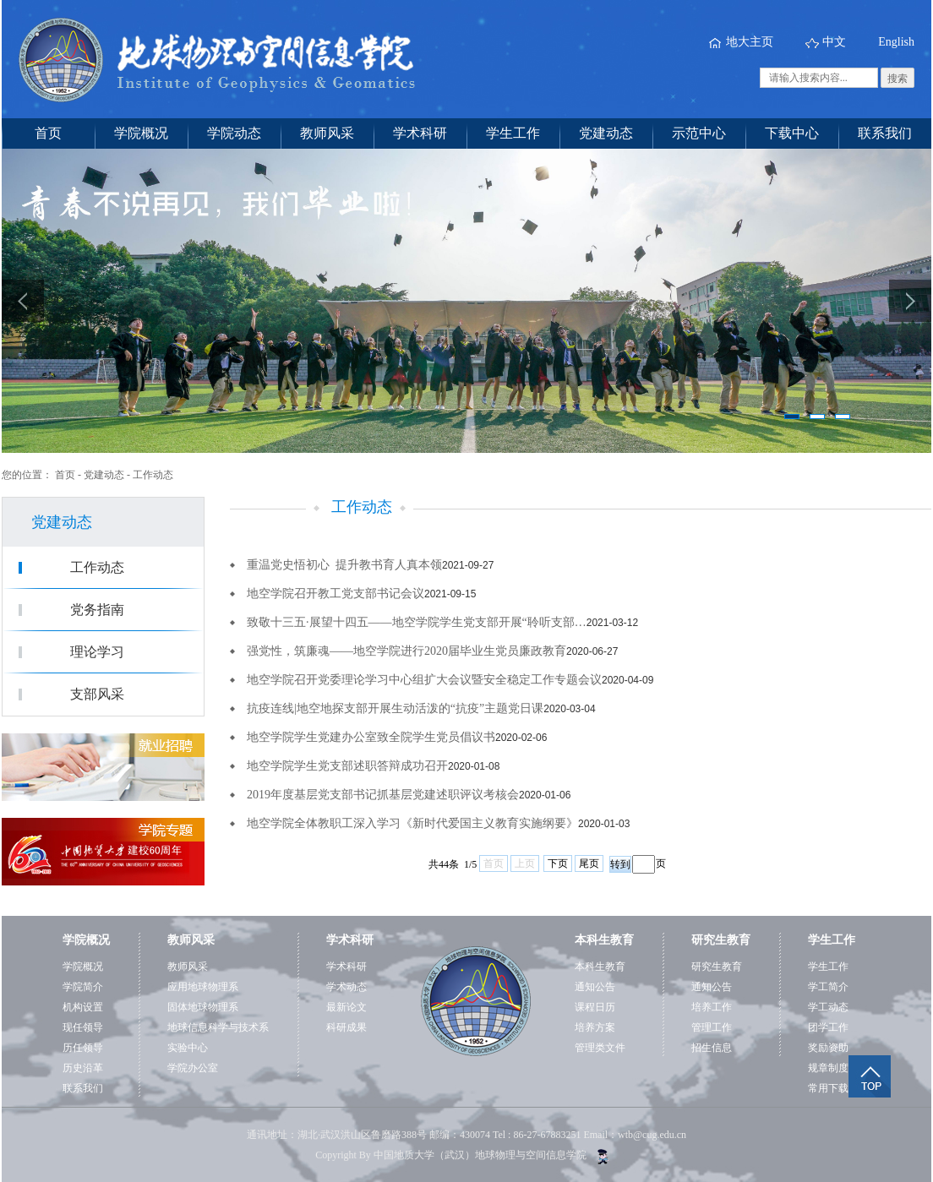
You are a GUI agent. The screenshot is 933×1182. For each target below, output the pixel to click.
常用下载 (828, 1088)
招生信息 (711, 1048)
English (896, 41)
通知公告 (595, 987)
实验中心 (187, 1048)
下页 (558, 863)
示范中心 (699, 133)
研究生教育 (716, 966)
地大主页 (749, 41)
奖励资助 (828, 1048)
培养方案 (595, 1027)
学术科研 (420, 133)
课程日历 (595, 1007)
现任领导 (83, 1027)
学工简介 (828, 987)
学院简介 (83, 987)
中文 (834, 41)
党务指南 (97, 609)
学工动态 (828, 1007)
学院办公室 (192, 1068)
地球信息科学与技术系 (218, 1027)
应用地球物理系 (202, 987)
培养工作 (711, 1007)
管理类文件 (600, 1048)
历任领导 (83, 1048)
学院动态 (234, 133)
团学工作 (828, 1027)
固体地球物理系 (202, 1007)
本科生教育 (600, 966)
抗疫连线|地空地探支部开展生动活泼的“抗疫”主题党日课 (395, 708)
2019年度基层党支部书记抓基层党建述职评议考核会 (383, 794)
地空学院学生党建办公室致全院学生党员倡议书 (371, 737)
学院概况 (141, 133)
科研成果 (346, 1027)
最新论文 (346, 1007)
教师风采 (327, 133)
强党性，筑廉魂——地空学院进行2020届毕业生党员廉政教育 (406, 651)
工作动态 (153, 475)
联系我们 (885, 133)
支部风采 (97, 694)
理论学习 (97, 652)
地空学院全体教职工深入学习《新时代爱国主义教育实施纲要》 (412, 823)
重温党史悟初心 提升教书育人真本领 (344, 564)
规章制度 (828, 1068)
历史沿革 (83, 1068)
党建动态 (606, 133)
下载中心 (792, 133)
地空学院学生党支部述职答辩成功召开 (347, 766)
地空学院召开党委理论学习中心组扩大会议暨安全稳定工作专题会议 (424, 679)
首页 (48, 133)
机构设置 (83, 1007)
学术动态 (346, 987)
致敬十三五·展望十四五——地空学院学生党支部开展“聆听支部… (417, 622)
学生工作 (513, 133)
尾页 (589, 863)
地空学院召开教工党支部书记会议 (335, 593)
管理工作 (711, 1027)
